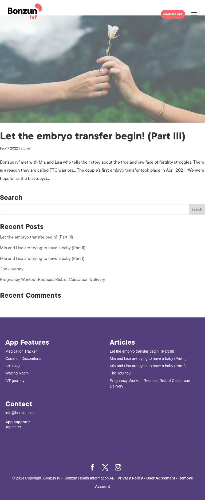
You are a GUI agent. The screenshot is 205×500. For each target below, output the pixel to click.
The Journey (11, 269)
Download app (173, 14)
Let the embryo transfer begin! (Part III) (92, 136)
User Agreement (160, 478)
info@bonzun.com (20, 413)
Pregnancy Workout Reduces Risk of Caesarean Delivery (52, 280)
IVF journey (15, 380)
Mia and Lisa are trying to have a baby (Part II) (42, 248)
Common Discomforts (23, 358)
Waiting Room (17, 373)
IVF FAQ (12, 366)
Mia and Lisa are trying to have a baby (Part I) (42, 258)
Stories (26, 148)
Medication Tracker (21, 351)
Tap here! (13, 427)
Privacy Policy (130, 478)
